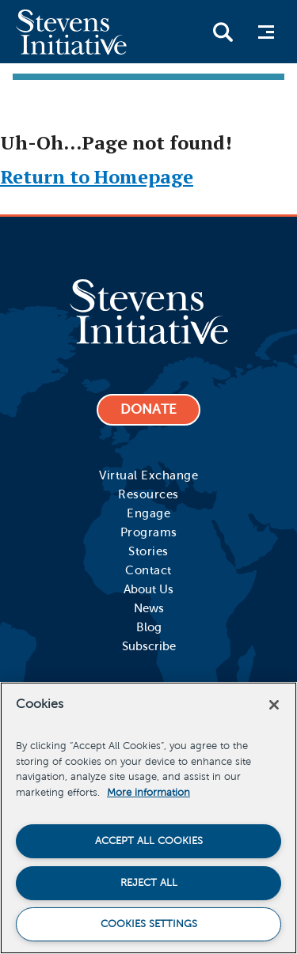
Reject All (148, 882)
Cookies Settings (149, 923)
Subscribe (149, 646)
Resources (148, 494)
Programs (148, 532)
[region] (148, 818)
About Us (148, 589)
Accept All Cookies (149, 840)
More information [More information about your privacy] (148, 792)
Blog (149, 627)
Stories (148, 551)
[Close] (274, 704)
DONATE (148, 409)
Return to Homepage (96, 176)
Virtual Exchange (148, 475)
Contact (148, 570)
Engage (148, 513)
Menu (270, 32)
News (149, 608)
